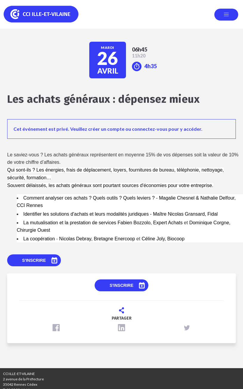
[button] (56, 327)
